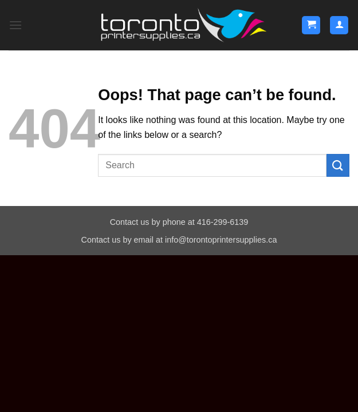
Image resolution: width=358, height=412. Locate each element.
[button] (15, 25)
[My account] (339, 25)
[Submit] (337, 165)
